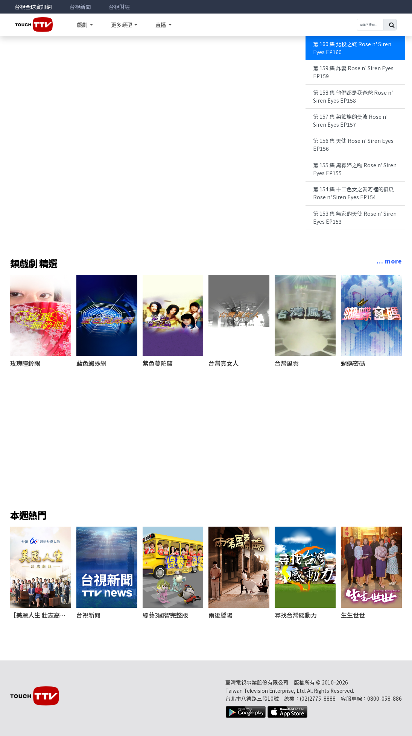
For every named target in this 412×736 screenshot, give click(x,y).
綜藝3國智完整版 (165, 614)
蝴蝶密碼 (353, 363)
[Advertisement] (206, 429)
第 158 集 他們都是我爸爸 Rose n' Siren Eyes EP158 (353, 96)
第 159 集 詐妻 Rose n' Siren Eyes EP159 (353, 72)
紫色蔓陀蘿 (158, 363)
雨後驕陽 (220, 614)
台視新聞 (80, 7)
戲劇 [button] (82, 25)
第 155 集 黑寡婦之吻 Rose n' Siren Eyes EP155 (355, 169)
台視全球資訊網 (33, 7)
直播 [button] (161, 25)
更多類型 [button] (122, 25)
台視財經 (119, 7)
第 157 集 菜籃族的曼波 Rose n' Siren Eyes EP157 (350, 120)
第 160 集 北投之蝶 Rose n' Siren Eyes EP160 (352, 48)
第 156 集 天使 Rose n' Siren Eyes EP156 (353, 144)
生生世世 (353, 614)
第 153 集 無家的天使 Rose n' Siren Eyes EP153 (355, 217)
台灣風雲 (287, 363)
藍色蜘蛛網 (91, 363)
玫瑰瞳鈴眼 (25, 363)
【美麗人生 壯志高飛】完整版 (50, 614)
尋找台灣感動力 (296, 614)
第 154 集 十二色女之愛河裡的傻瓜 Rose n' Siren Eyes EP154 (353, 193)
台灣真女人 (223, 363)
